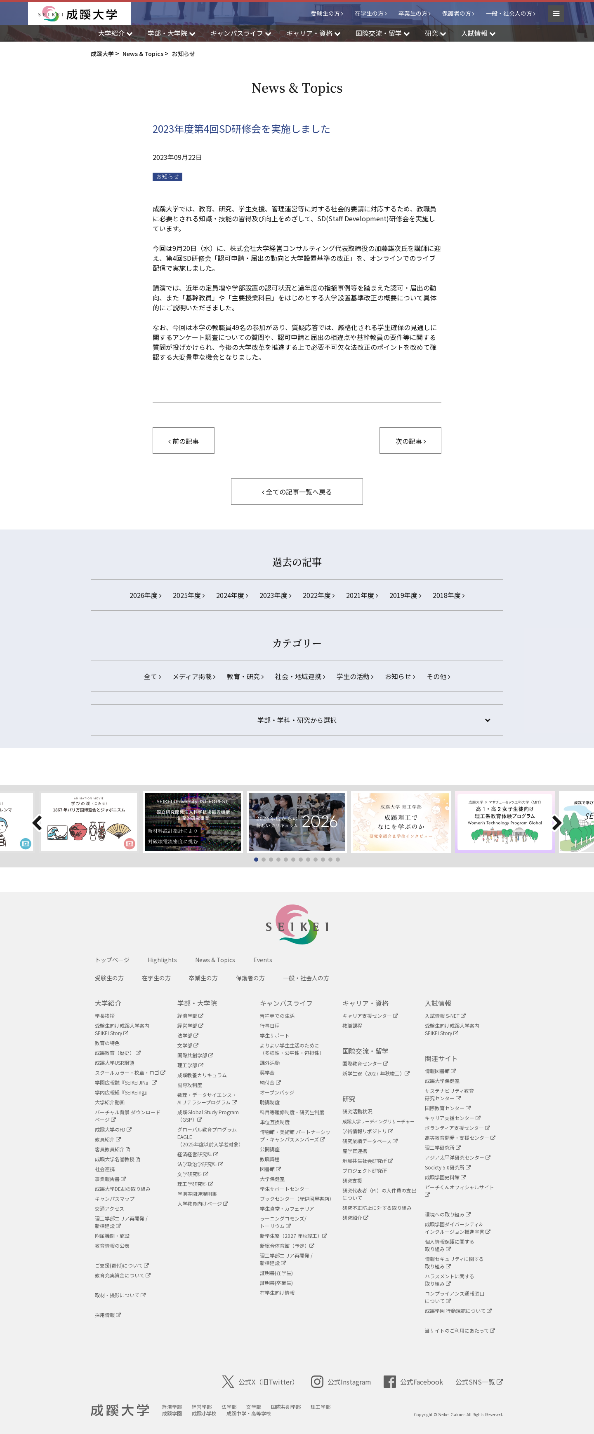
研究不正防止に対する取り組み (377, 1207)
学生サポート (275, 1035)
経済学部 (190, 1015)
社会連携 (105, 1168)
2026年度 (145, 595)
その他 (438, 676)
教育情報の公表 (112, 1245)
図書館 (270, 1168)
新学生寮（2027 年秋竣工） (293, 1235)
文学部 (187, 1045)
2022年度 (319, 595)
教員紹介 (108, 1139)
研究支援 (352, 1180)
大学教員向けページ (202, 1203)
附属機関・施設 (112, 1235)
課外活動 (270, 1062)
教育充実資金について (123, 1275)
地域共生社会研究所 (367, 1160)
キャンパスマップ (114, 1198)
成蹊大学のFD (113, 1129)
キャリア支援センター (370, 1015)
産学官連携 (354, 1150)
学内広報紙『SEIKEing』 (122, 1092)
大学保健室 (272, 1178)
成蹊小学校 (204, 1413)
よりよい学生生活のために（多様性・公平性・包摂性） (292, 1049)
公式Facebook (413, 1381)
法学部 (187, 1035)
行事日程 (270, 1025)
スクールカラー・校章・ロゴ (130, 1072)
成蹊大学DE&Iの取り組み (123, 1188)
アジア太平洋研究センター (457, 1157)
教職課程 (270, 1158)
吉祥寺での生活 (277, 1015)
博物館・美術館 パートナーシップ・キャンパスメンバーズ (295, 1135)
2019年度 (405, 595)
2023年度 (275, 595)
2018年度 (448, 595)
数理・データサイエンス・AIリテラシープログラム (207, 1098)
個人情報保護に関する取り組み (449, 1245)
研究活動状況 (357, 1111)
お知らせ (167, 176)
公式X (260, 1381)
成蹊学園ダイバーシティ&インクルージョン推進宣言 (457, 1228)
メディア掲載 (193, 676)
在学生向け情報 (277, 1292)
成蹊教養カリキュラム (202, 1074)
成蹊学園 (172, 1413)
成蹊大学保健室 (442, 1080)
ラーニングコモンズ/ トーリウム (283, 1222)
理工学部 (190, 1064)
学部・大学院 (197, 1003)
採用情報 (108, 1314)
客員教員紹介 (112, 1149)
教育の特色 (107, 1042)
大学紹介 (108, 1003)
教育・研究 (245, 676)
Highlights (162, 960)
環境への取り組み (448, 1214)
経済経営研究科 (197, 1154)
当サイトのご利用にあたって (460, 1330)
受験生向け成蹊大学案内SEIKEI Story (122, 1029)
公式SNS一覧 (479, 1382)
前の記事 (183, 441)
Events (262, 960)
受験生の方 (325, 13)
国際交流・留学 (365, 1051)
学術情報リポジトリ (367, 1130)
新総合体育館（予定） (287, 1245)
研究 (349, 1099)
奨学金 (267, 1072)
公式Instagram (341, 1381)
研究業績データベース (370, 1140)
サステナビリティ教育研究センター (449, 1094)
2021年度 (362, 595)
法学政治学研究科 (200, 1163)
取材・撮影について (120, 1294)
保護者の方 (456, 13)
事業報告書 (110, 1178)
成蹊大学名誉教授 (117, 1158)
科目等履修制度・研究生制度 (292, 1111)
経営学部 (190, 1025)
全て (152, 676)
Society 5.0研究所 (448, 1167)
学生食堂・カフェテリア (287, 1208)
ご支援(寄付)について (122, 1265)
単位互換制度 (275, 1121)
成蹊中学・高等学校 (248, 1413)
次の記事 (411, 441)
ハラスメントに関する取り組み (449, 1279)
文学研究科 (192, 1173)
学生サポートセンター (284, 1188)
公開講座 (270, 1149)
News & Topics (215, 960)
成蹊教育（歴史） (118, 1052)
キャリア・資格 (365, 1003)
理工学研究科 (195, 1183)
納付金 (270, 1082)
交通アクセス (109, 1208)
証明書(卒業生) (276, 1282)
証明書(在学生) (276, 1272)
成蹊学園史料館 (445, 1177)
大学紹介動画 (110, 1102)
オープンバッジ (277, 1092)
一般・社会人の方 (509, 13)
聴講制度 (270, 1102)
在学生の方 (369, 13)
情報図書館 (440, 1070)
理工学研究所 (443, 1147)
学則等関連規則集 (197, 1193)
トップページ (112, 960)
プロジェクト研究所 (364, 1170)
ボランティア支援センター (457, 1127)
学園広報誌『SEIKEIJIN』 (126, 1082)
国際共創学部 (195, 1055)
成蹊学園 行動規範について (458, 1310)
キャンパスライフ (286, 1003)
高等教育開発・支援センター (460, 1137)
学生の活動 (355, 676)
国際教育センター (365, 1063)
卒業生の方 (412, 13)
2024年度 (232, 595)
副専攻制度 (189, 1084)
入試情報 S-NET (445, 1015)
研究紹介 (355, 1217)
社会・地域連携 (300, 676)
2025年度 (189, 595)
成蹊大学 (120, 1410)
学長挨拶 (105, 1015)
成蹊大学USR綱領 (114, 1062)
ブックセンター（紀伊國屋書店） (297, 1198)
